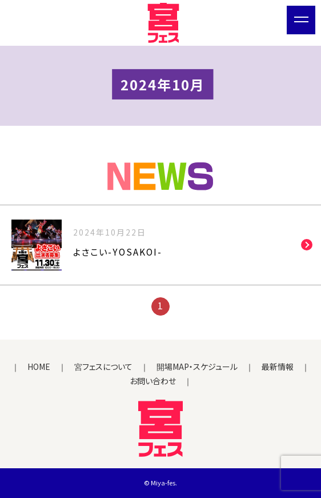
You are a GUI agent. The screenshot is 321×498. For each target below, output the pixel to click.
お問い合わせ (153, 381)
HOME (38, 366)
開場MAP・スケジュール (197, 366)
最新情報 (278, 366)
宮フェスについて (103, 366)
